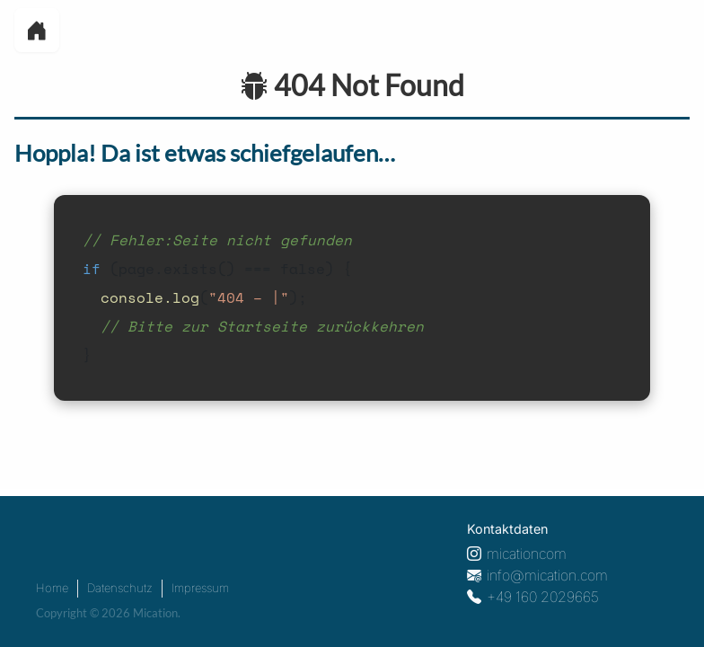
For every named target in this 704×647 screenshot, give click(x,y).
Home (52, 588)
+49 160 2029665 (543, 597)
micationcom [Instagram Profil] (527, 554)
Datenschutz (120, 588)
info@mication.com (547, 575)
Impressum (200, 588)
